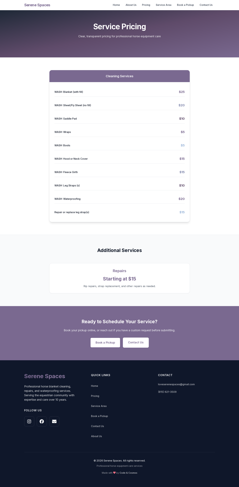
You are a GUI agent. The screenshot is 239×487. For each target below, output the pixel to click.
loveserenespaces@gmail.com (176, 384)
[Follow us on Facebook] (42, 421)
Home (116, 4)
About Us (131, 4)
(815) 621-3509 (167, 391)
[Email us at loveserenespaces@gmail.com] (54, 421)
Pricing (146, 4)
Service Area (163, 4)
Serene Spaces (37, 5)
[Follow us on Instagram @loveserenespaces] (29, 421)
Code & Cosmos (128, 472)
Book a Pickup (185, 4)
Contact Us (206, 4)
